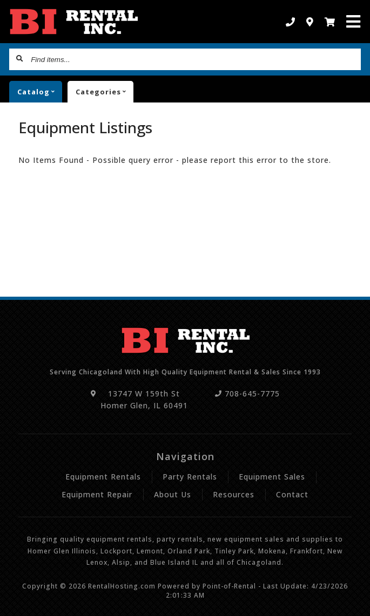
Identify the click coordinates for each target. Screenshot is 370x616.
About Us (172, 494)
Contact (292, 494)
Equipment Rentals (103, 476)
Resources (233, 494)
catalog (39, 91)
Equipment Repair (97, 494)
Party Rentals (190, 476)
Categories (104, 91)
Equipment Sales (272, 476)
